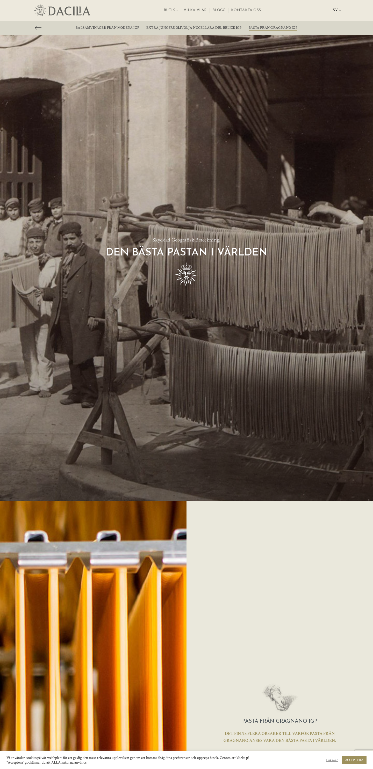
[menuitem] (336, 10)
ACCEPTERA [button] (354, 760)
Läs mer (332, 760)
